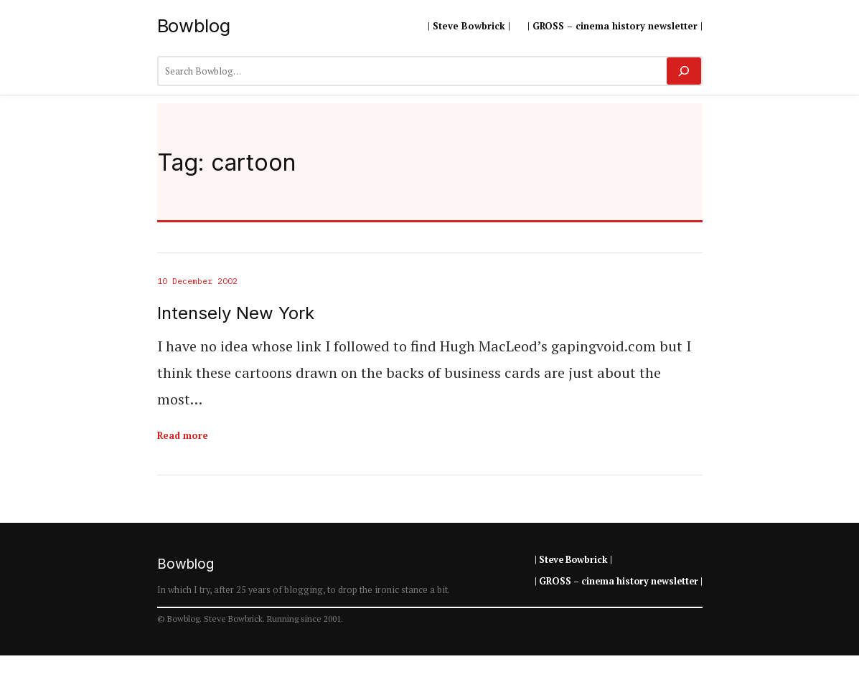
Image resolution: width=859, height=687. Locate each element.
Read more (182, 435)
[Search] (683, 71)
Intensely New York (235, 313)
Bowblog (193, 25)
